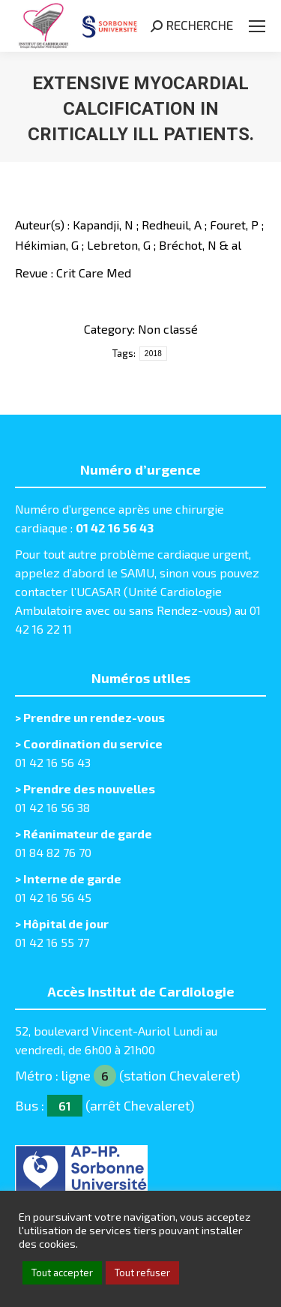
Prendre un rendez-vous (94, 717)
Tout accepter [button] (62, 1273)
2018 (153, 353)
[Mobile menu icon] (257, 26)
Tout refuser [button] (142, 1273)
